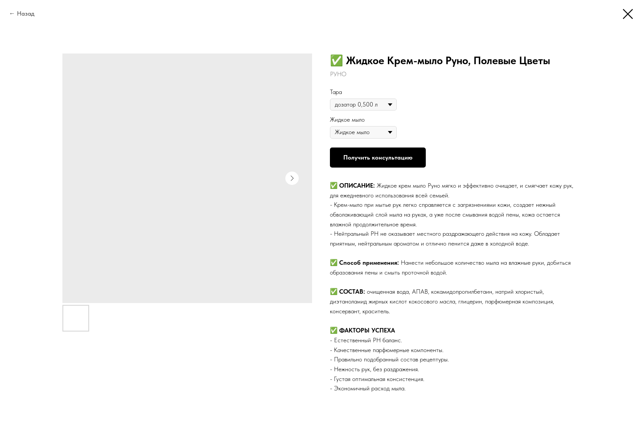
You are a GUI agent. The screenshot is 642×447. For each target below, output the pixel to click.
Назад (25, 13)
